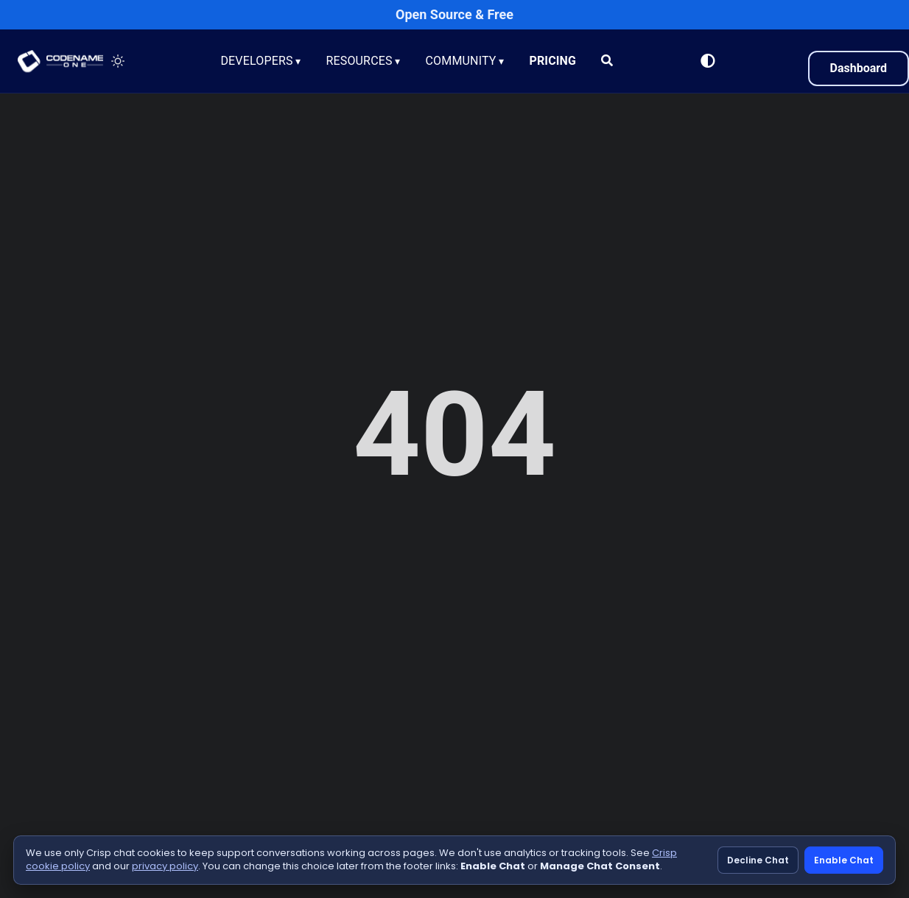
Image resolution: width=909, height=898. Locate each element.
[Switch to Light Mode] (708, 61)
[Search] (608, 61)
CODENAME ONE (60, 61)
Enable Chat (844, 860)
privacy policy (165, 866)
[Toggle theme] (118, 61)
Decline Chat (758, 860)
